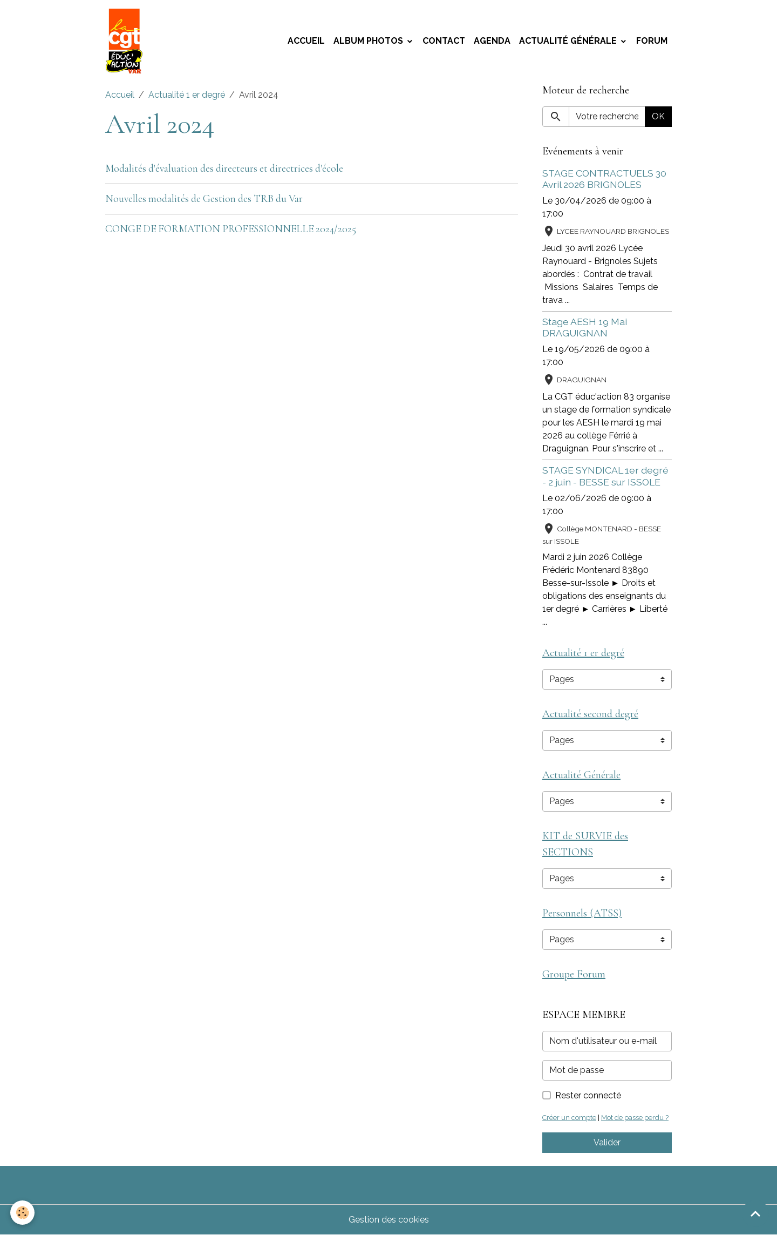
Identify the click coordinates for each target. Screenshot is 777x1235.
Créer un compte (569, 1117)
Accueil (306, 41)
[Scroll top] (755, 1213)
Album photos (369, 41)
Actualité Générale (569, 41)
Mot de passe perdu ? (635, 1117)
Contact (443, 41)
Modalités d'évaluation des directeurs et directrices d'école (224, 168)
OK (658, 116)
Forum (651, 41)
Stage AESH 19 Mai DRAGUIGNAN (584, 327)
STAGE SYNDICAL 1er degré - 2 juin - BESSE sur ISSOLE (605, 475)
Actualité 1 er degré (186, 95)
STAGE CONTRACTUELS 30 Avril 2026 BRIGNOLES (604, 178)
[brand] (126, 41)
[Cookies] (23, 1212)
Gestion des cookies (389, 1219)
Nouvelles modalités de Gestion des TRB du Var (204, 198)
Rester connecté (588, 1095)
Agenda (492, 41)
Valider (607, 1142)
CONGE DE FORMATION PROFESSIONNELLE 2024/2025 (230, 228)
